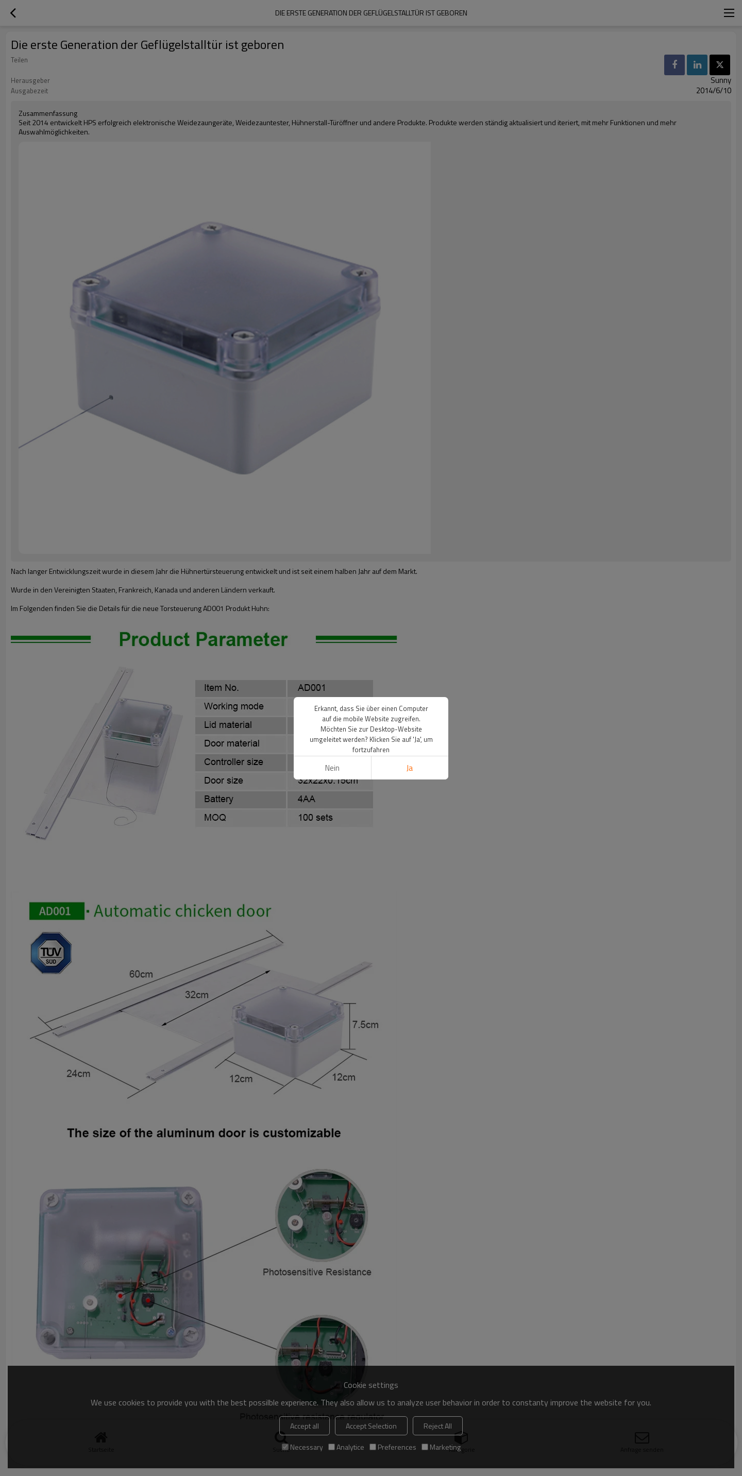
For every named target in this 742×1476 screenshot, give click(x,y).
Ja (410, 768)
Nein (332, 768)
